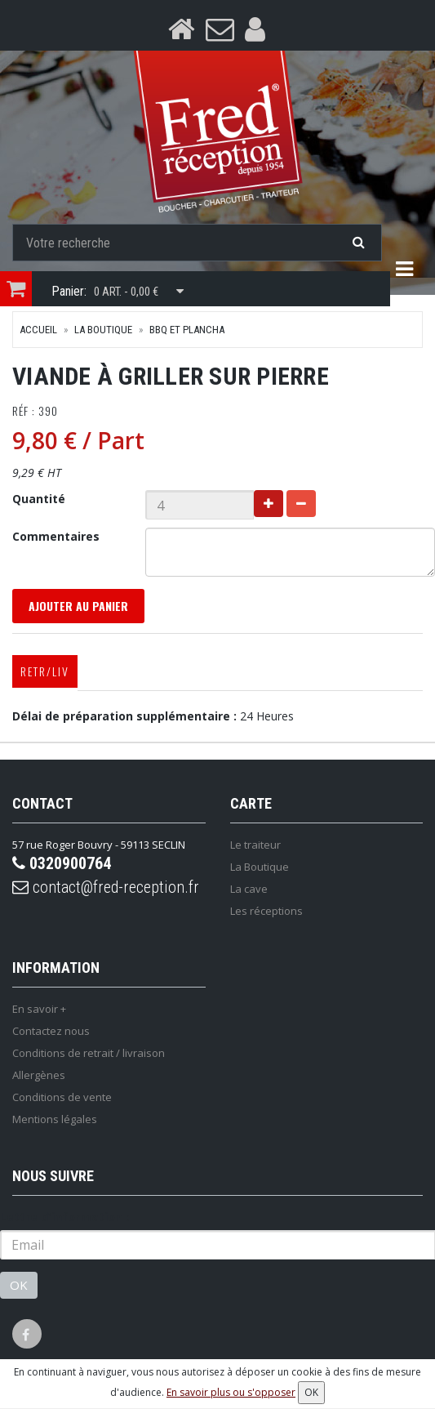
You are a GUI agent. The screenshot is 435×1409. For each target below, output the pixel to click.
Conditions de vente (62, 1097)
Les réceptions (266, 910)
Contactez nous (51, 1030)
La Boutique (103, 329)
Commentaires (56, 536)
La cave (249, 888)
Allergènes (38, 1075)
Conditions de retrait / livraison (88, 1053)
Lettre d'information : (64, 1216)
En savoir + (39, 1008)
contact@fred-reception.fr (105, 887)
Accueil (38, 329)
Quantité (38, 498)
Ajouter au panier (78, 605)
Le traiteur (255, 844)
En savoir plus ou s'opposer (230, 1392)
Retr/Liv (44, 671)
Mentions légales (54, 1119)
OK (19, 1285)
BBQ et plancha (186, 329)
